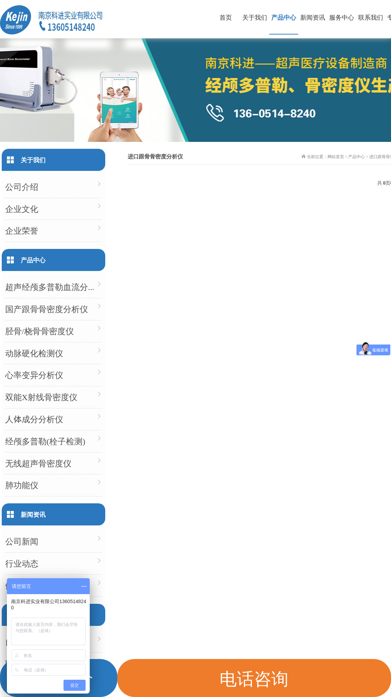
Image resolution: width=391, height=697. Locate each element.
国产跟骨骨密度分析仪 (46, 308)
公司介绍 (21, 186)
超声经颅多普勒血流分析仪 (53, 286)
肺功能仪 (21, 485)
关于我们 (254, 17)
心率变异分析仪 (34, 374)
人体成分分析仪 (34, 419)
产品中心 (283, 17)
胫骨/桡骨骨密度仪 (39, 331)
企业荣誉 (21, 230)
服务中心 (341, 17)
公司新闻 (21, 541)
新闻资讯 (312, 17)
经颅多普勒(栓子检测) (45, 441)
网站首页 (336, 156)
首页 (225, 17)
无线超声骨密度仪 (38, 463)
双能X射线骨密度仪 (41, 397)
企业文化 (21, 208)
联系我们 (370, 17)
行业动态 (21, 563)
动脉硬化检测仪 (34, 353)
